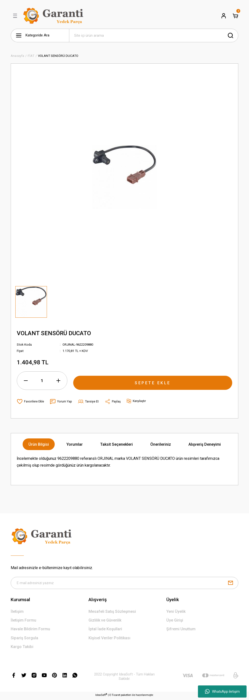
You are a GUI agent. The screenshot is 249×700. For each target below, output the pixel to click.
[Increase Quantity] (58, 381)
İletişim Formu (23, 621)
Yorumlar (74, 444)
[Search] (153, 35)
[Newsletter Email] (124, 583)
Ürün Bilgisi (38, 444)
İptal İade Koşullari (105, 630)
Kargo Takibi (22, 648)
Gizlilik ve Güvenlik (105, 621)
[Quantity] (42, 381)
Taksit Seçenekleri (116, 444)
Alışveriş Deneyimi (204, 444)
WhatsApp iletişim (222, 691)
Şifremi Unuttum (181, 630)
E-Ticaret (114, 696)
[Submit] (230, 583)
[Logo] (54, 15)
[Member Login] (224, 15)
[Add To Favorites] (30, 401)
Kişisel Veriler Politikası (109, 639)
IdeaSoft (101, 696)
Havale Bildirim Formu (30, 630)
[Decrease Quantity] (26, 381)
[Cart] (235, 15)
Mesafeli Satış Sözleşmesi (112, 613)
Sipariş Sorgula (24, 639)
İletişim (17, 613)
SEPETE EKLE (153, 380)
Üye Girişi (174, 621)
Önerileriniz (160, 444)
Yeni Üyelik (176, 613)
